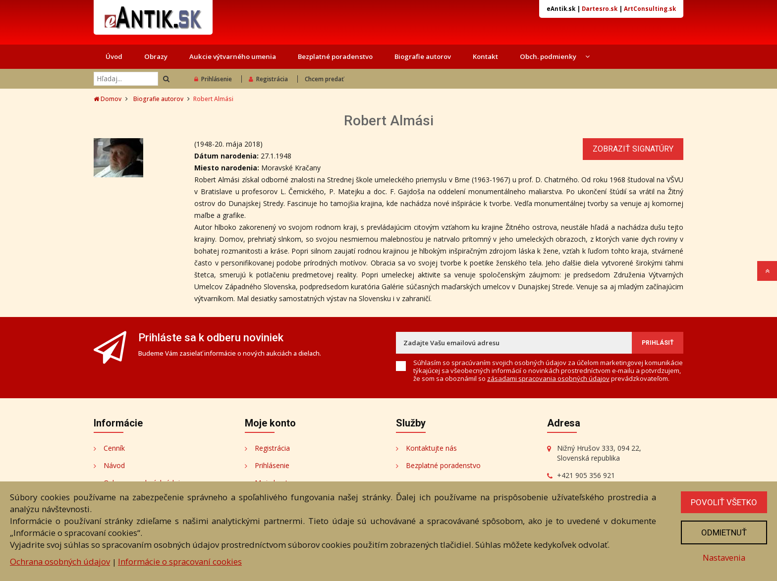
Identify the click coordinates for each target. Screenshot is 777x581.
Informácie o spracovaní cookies (180, 561)
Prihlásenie (213, 79)
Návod (114, 465)
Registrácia (268, 79)
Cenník (114, 448)
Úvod (114, 56)
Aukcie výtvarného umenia (232, 56)
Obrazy (155, 56)
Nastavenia (724, 557)
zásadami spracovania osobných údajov (548, 378)
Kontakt (485, 56)
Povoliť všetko (724, 502)
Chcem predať (324, 79)
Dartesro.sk (599, 8)
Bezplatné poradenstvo (335, 56)
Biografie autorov (422, 56)
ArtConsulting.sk (650, 8)
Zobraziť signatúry (633, 149)
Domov (107, 99)
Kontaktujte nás (431, 448)
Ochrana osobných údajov (60, 561)
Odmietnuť (724, 532)
